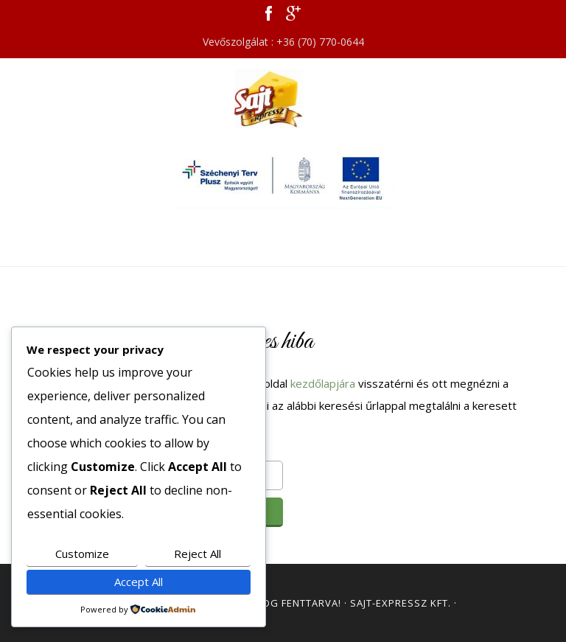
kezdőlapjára (322, 383)
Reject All (197, 553)
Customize (82, 553)
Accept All (138, 581)
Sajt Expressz (283, 98)
